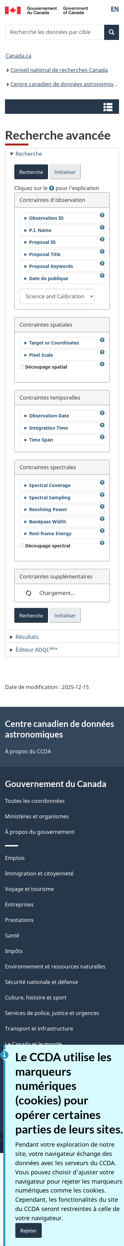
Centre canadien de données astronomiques (66, 84)
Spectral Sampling (49, 497)
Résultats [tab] (27, 636)
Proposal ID (42, 242)
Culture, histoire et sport (35, 997)
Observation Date (49, 415)
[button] (63, 106)
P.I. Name (40, 230)
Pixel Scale (41, 355)
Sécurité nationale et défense (41, 982)
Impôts (14, 951)
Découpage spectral (45, 545)
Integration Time (48, 428)
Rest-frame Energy (50, 533)
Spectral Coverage (49, 485)
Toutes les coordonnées (35, 800)
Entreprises (19, 904)
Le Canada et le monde (33, 1044)
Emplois (15, 858)
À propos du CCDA (28, 751)
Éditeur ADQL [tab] (37, 649)
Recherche (31, 172)
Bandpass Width (47, 521)
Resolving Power (48, 509)
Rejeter (28, 1230)
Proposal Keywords (51, 266)
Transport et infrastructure (39, 1028)
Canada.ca (18, 55)
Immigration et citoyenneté (39, 873)
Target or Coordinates (54, 343)
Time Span (41, 440)
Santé (12, 935)
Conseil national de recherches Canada (59, 70)
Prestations (19, 920)
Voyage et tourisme (29, 889)
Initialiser (65, 172)
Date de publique (48, 278)
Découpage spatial (43, 367)
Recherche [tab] (29, 153)
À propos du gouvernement (39, 832)
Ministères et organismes (37, 816)
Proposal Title (45, 254)
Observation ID (46, 218)
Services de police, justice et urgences (52, 1013)
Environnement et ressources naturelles (55, 966)
